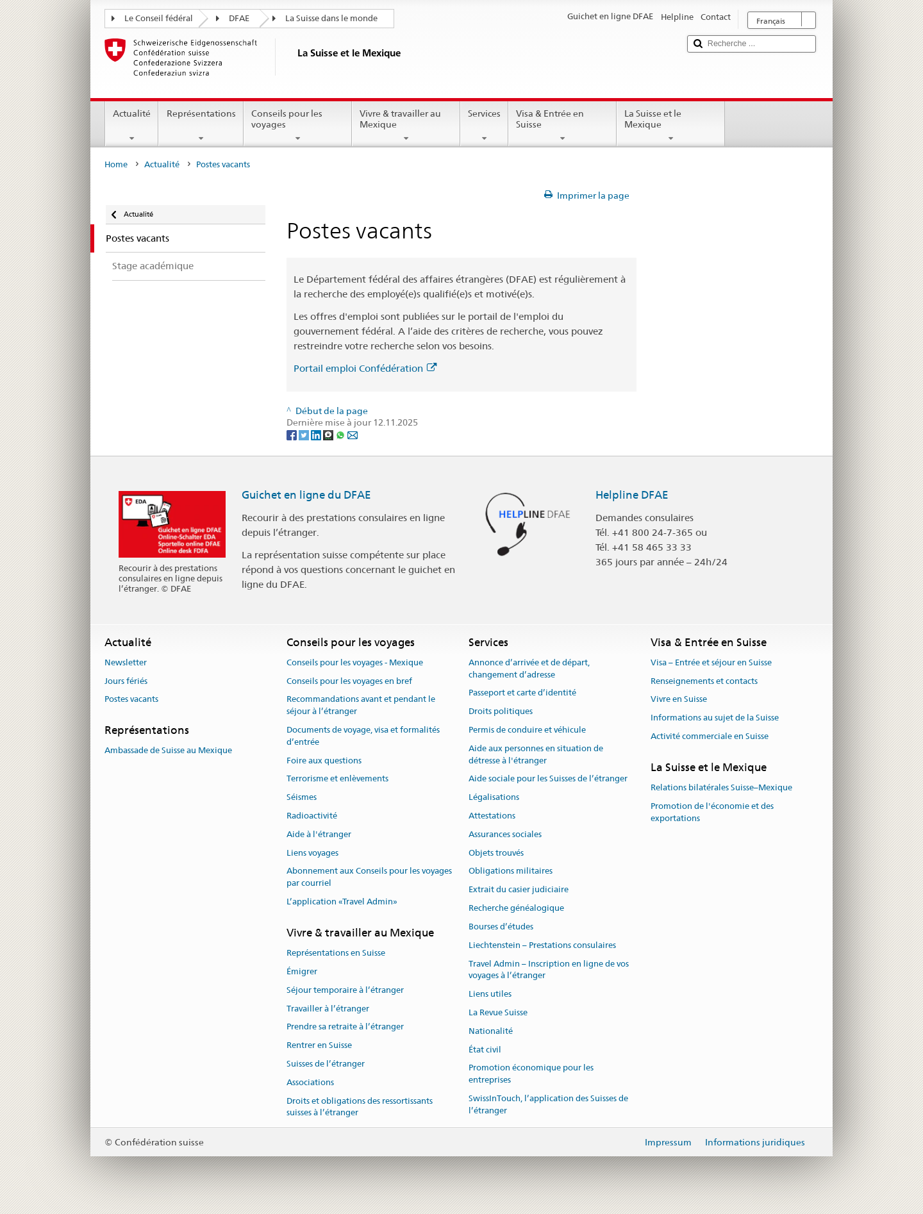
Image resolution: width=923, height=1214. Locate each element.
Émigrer (302, 971)
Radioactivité (312, 815)
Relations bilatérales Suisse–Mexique (721, 787)
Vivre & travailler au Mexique (406, 125)
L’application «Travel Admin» (342, 901)
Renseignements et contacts (704, 681)
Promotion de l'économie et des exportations (712, 812)
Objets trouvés (496, 853)
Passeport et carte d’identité (522, 693)
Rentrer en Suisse (319, 1045)
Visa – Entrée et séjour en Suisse (711, 662)
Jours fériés (125, 681)
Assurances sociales (505, 834)
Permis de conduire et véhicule (527, 730)
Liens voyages (312, 853)
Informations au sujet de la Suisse (715, 717)
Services (484, 125)
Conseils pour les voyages (297, 125)
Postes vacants (131, 699)
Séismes (302, 797)
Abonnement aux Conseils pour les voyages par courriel (369, 877)
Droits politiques (501, 711)
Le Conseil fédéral (158, 18)
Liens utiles (490, 994)
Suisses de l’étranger (326, 1063)
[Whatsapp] (341, 434)
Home (116, 164)
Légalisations (494, 797)
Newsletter (125, 662)
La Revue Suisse (498, 1012)
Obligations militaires (511, 871)
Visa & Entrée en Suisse (562, 125)
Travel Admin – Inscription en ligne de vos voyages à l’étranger (549, 970)
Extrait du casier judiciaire (519, 890)
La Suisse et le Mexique (670, 125)
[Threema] (329, 434)
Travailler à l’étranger (328, 1008)
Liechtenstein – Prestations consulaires (542, 945)
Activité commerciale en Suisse (710, 736)
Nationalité (491, 1031)
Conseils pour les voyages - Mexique (355, 662)
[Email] (352, 434)
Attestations (492, 815)
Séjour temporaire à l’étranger (345, 990)
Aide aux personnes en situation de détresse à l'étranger (536, 754)
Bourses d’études (501, 926)
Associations (310, 1082)
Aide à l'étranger (319, 834)
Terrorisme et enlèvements (337, 779)
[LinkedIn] (317, 434)
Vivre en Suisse (679, 699)
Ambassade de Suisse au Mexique (168, 751)
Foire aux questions (324, 760)
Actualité (132, 125)
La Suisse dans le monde (331, 18)
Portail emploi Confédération (365, 368)
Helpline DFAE (632, 494)
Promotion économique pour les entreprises (531, 1074)
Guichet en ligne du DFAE (306, 494)
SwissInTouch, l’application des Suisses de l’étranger (548, 1104)
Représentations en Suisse (336, 953)
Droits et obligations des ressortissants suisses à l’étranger (360, 1107)
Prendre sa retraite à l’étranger (345, 1027)
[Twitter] (305, 434)
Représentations (200, 125)
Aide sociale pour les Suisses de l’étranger (548, 779)
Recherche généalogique (516, 908)
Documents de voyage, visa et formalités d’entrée (363, 736)
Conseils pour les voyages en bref (349, 681)
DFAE (239, 18)
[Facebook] (293, 434)
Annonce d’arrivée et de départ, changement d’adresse (529, 668)
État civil (485, 1049)
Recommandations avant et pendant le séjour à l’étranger (361, 706)
